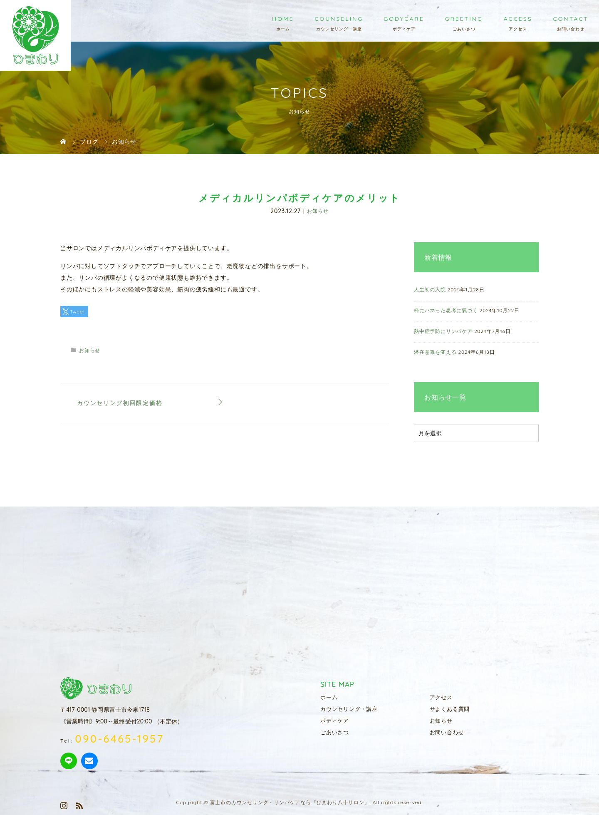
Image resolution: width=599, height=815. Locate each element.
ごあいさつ (334, 732)
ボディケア (334, 720)
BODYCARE (404, 18)
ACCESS (518, 18)
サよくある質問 (450, 709)
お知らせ (317, 211)
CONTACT (571, 18)
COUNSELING (338, 18)
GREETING (464, 18)
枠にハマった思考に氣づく (446, 310)
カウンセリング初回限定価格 (120, 403)
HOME (283, 18)
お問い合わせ (447, 732)
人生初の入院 (430, 289)
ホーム (328, 697)
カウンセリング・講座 (349, 709)
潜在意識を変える (435, 352)
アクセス (441, 697)
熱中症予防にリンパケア (443, 331)
